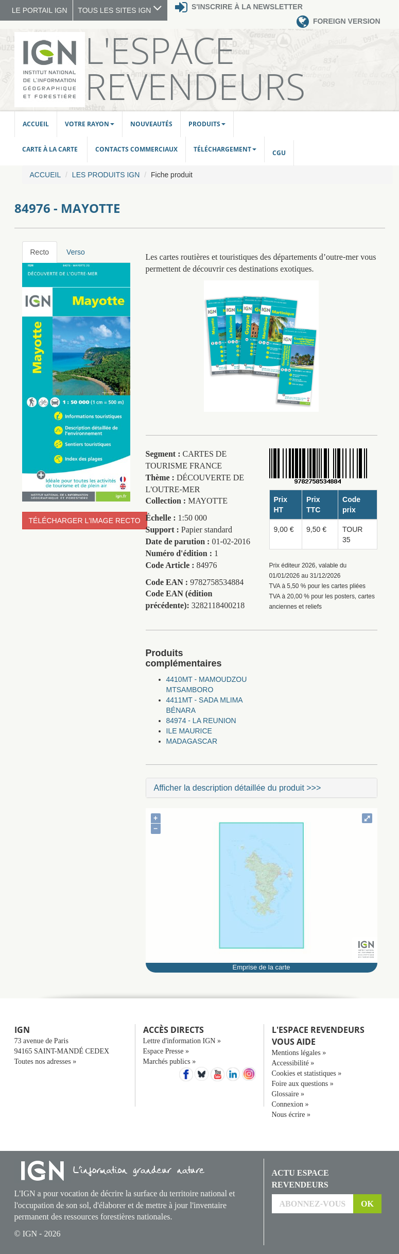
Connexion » (290, 1104)
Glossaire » (288, 1094)
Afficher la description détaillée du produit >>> (237, 787)
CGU (279, 152)
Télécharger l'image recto (85, 520)
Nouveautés (151, 124)
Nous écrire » (291, 1114)
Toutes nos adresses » (45, 1061)
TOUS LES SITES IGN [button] (120, 10)
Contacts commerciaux (136, 149)
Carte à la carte (50, 149)
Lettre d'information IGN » (182, 1041)
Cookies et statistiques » (307, 1073)
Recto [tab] (39, 252)
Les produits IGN (106, 175)
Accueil (36, 124)
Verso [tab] (75, 252)
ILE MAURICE (189, 731)
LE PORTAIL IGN (39, 10)
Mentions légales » (299, 1053)
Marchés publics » (169, 1061)
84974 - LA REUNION (201, 720)
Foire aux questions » (303, 1084)
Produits (206, 124)
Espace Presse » (166, 1051)
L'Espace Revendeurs (195, 68)
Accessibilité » (293, 1063)
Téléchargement (225, 149)
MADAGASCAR (192, 741)
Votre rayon (89, 124)
